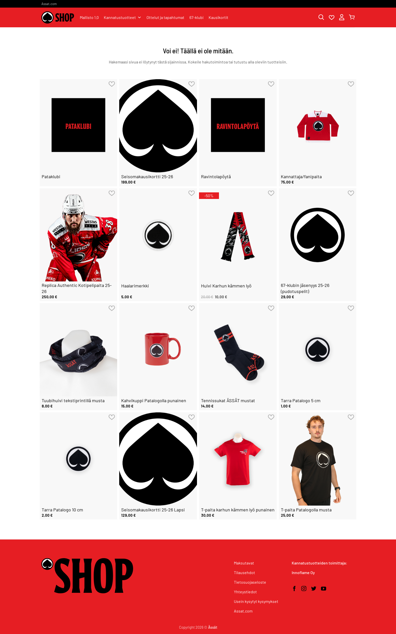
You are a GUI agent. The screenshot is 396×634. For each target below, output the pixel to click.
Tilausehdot (244, 572)
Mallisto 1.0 (89, 17)
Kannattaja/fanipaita (301, 176)
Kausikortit (218, 17)
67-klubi (196, 17)
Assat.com (49, 4)
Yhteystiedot (245, 591)
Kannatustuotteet (122, 17)
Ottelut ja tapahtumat (165, 17)
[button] (341, 18)
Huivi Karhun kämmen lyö (226, 285)
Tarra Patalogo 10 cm (62, 509)
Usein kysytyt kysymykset (256, 601)
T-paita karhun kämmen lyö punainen (238, 509)
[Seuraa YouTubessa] (323, 589)
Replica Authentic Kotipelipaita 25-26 (77, 288)
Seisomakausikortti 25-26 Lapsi (153, 509)
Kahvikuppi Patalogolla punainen (153, 400)
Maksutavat (244, 562)
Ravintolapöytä (216, 176)
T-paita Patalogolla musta (306, 509)
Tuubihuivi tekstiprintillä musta (73, 400)
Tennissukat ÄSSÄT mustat (228, 400)
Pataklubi (51, 176)
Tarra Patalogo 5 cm (300, 400)
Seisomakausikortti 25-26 (147, 176)
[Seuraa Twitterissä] (313, 589)
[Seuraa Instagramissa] (303, 589)
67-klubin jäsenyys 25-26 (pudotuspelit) (305, 288)
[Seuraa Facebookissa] (294, 589)
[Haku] (321, 17)
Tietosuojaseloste (250, 582)
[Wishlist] (331, 18)
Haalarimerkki (135, 285)
